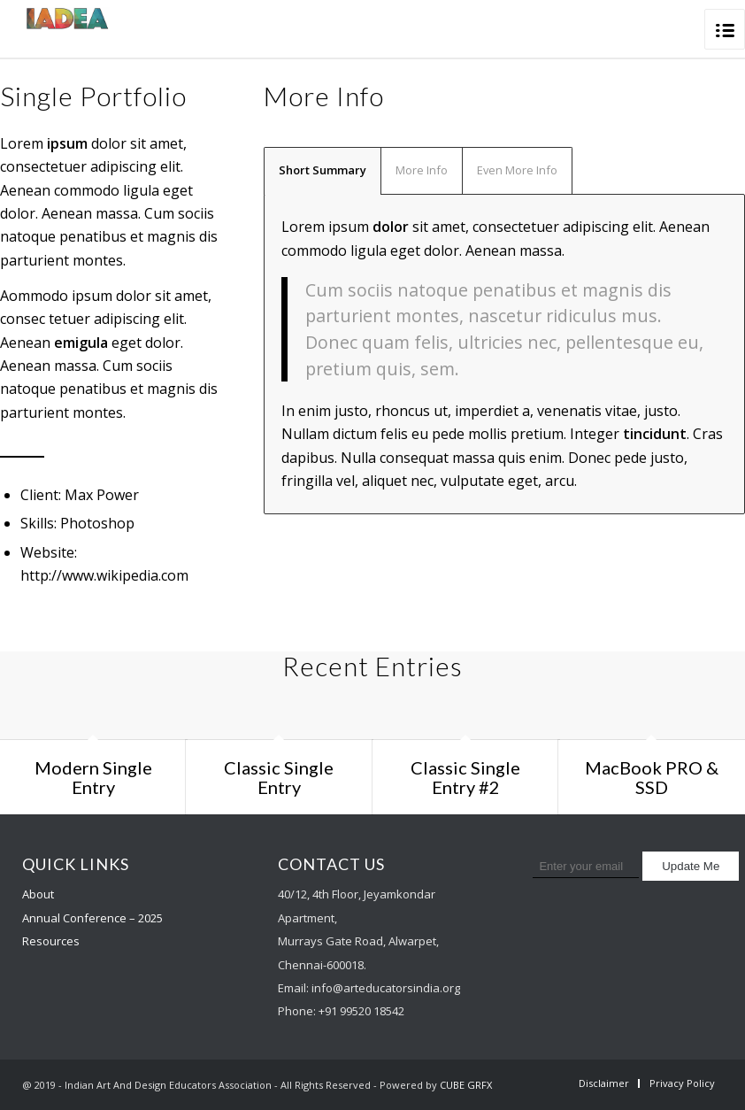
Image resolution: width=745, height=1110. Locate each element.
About (38, 894)
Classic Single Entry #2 (465, 777)
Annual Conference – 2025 (92, 918)
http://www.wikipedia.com (104, 575)
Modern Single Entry (93, 777)
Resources (51, 941)
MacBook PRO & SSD (651, 777)
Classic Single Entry (279, 777)
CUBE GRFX (466, 1084)
